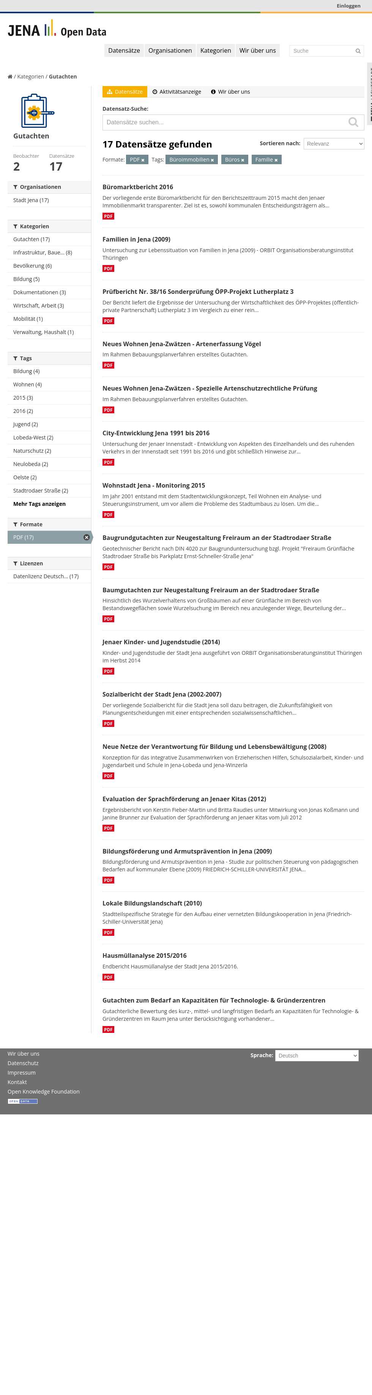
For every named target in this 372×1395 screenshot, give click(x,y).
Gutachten (63, 76)
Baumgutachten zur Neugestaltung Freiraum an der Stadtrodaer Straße (210, 590)
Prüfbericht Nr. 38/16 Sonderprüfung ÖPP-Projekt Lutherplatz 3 (197, 291)
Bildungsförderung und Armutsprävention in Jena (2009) (187, 851)
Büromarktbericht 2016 (137, 187)
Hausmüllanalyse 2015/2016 (144, 955)
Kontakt (17, 1082)
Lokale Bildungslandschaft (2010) (152, 903)
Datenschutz (23, 1063)
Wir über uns (258, 50)
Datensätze (124, 50)
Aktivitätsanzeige (177, 91)
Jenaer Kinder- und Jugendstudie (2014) (161, 642)
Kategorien (215, 50)
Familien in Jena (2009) (136, 239)
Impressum (22, 1072)
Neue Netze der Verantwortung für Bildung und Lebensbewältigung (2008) (214, 746)
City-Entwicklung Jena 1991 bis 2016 (156, 433)
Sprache (261, 1055)
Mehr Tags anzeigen (39, 503)
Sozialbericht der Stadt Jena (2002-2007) (161, 694)
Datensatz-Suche (124, 108)
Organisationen (170, 50)
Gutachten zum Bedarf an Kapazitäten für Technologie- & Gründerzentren (213, 1000)
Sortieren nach (279, 143)
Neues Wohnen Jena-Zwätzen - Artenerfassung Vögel (181, 344)
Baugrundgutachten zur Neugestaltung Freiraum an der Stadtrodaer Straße (216, 538)
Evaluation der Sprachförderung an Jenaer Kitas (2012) (184, 799)
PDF (108, 216)
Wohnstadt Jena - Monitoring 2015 (153, 485)
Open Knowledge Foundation (44, 1091)
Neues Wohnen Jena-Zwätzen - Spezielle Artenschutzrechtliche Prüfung (209, 388)
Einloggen (349, 5)
